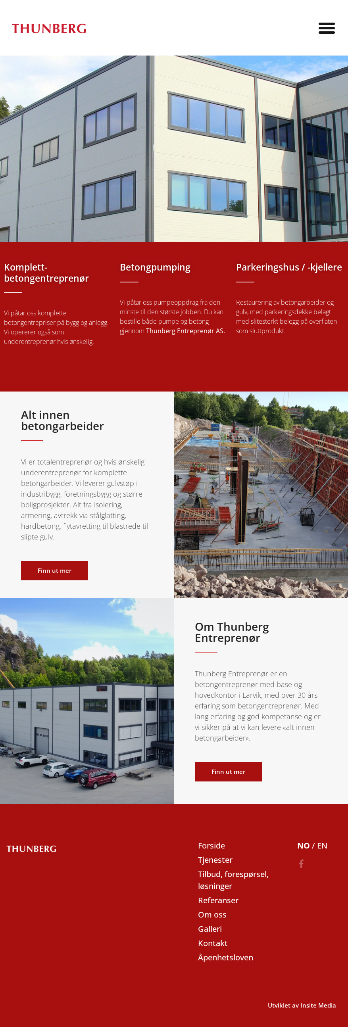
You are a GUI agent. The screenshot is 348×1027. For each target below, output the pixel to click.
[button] (326, 27)
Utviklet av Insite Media (302, 1005)
